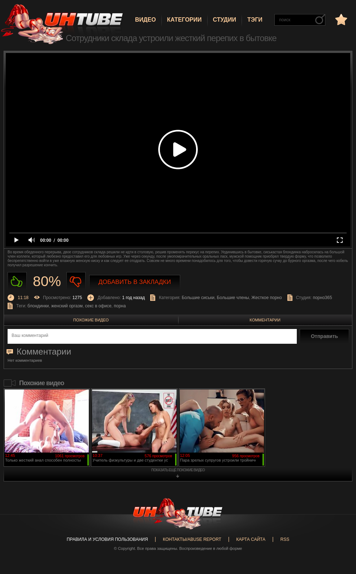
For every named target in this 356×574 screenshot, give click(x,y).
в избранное (340, 19)
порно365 (322, 297)
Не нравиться (76, 281)
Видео (145, 20)
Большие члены (233, 297)
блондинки (38, 305)
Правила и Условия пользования (107, 539)
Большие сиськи (198, 297)
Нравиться (17, 281)
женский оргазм (67, 305)
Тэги (254, 20)
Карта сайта (250, 539)
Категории (184, 20)
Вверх (340, 541)
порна (120, 305)
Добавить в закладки (135, 282)
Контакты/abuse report (192, 539)
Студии (224, 20)
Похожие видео (91, 320)
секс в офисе (98, 305)
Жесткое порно (266, 297)
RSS (284, 539)
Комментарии (264, 320)
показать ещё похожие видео (178, 470)
